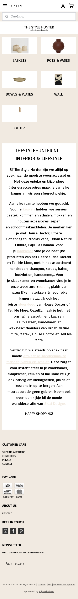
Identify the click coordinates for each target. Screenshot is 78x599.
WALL (58, 94)
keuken (29, 209)
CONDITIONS (9, 455)
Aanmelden (15, 563)
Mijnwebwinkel (46, 591)
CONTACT (7, 463)
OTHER (19, 128)
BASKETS (19, 60)
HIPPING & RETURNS (14, 452)
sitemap (42, 584)
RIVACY (7, 459)
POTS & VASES (58, 60)
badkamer (25, 250)
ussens (43, 286)
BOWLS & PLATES (19, 94)
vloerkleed (26, 304)
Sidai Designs (55, 403)
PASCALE (7, 513)
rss (50, 584)
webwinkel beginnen (64, 584)
